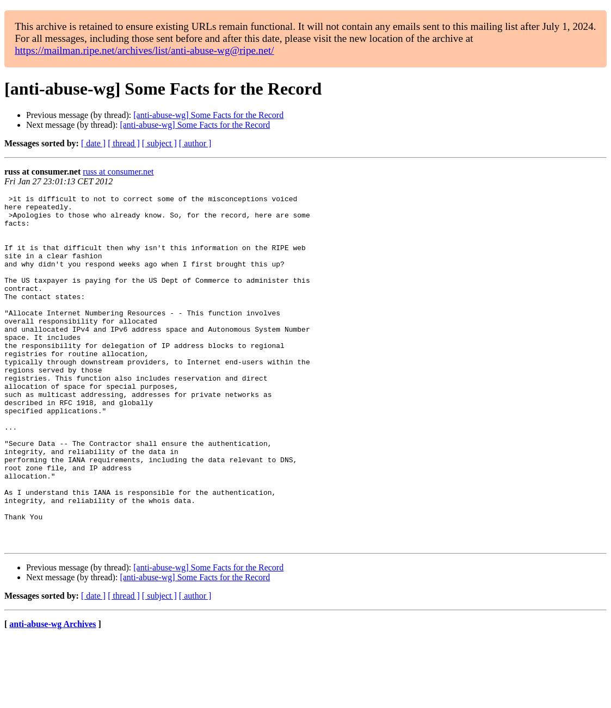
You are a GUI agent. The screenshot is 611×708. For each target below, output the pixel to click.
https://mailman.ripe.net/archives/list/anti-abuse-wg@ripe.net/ (144, 50)
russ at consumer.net (118, 171)
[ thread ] (124, 143)
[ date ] (93, 143)
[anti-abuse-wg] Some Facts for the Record (208, 115)
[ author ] (195, 143)
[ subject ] (159, 143)
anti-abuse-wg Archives (52, 694)
